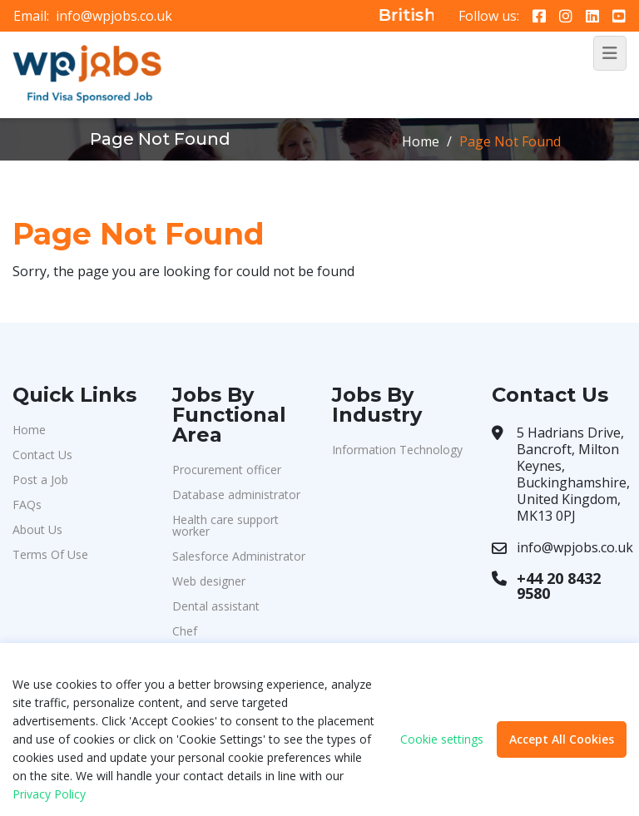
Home (420, 141)
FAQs (27, 504)
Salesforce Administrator (238, 556)
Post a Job (40, 479)
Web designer (208, 581)
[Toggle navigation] (610, 53)
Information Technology (397, 449)
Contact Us (42, 454)
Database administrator (236, 494)
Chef (184, 631)
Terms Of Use (50, 554)
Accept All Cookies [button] (561, 739)
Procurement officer (226, 469)
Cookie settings (441, 739)
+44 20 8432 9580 (559, 585)
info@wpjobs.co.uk (114, 15)
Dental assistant (216, 606)
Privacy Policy (49, 794)
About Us (37, 529)
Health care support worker (225, 525)
